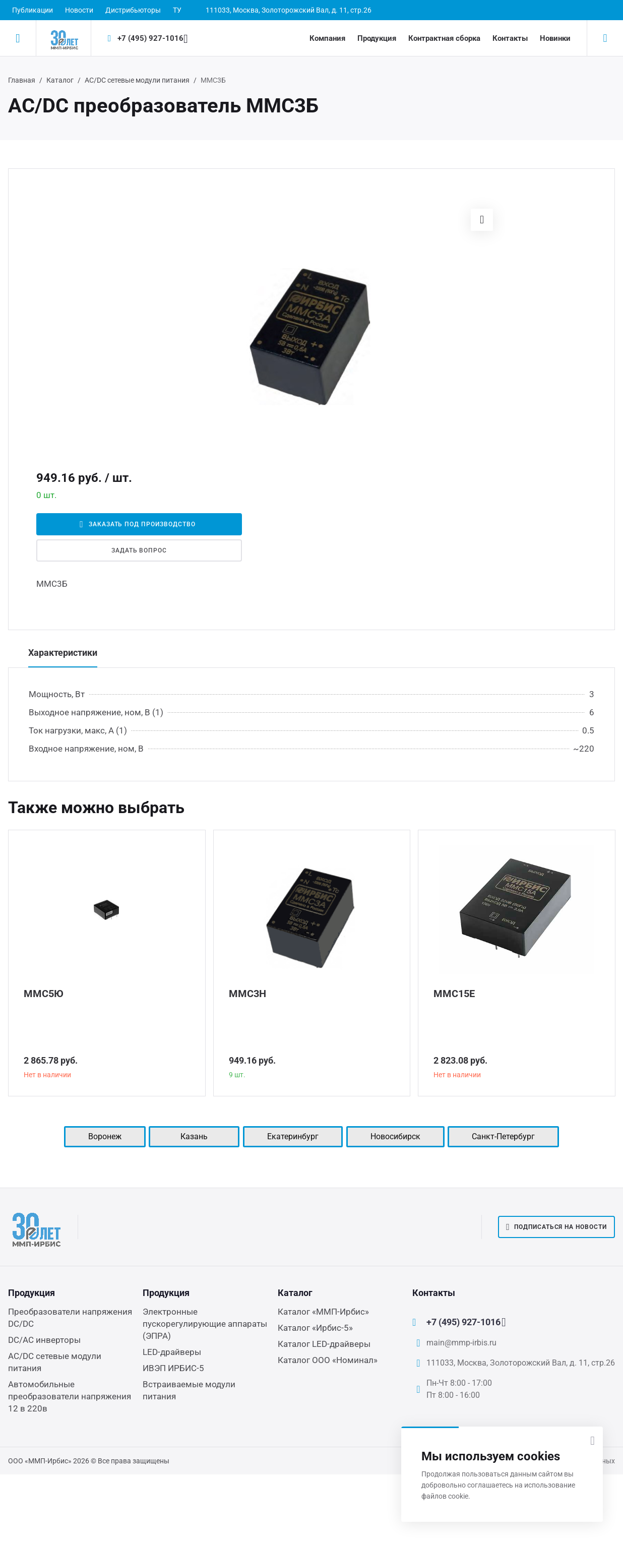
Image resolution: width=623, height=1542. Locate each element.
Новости (79, 10)
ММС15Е (454, 994)
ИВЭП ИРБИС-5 (173, 1368)
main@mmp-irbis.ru (461, 1342)
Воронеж (104, 1136)
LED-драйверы (172, 1352)
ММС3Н (247, 994)
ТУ (177, 10)
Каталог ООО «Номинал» (328, 1360)
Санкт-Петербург (503, 1136)
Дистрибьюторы (133, 10)
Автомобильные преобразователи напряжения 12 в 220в (69, 1396)
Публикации (32, 10)
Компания (327, 38)
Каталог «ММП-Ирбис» (323, 1312)
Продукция (376, 38)
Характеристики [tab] (62, 652)
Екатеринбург (293, 1136)
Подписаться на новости (556, 1227)
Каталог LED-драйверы (324, 1344)
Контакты (510, 38)
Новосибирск (395, 1136)
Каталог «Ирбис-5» (315, 1328)
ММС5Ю (44, 994)
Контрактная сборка (444, 38)
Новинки (555, 38)
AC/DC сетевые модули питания (137, 80)
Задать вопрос (139, 550)
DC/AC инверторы (44, 1340)
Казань (194, 1136)
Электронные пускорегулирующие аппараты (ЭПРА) (205, 1324)
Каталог (60, 80)
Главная (21, 80)
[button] (482, 220)
